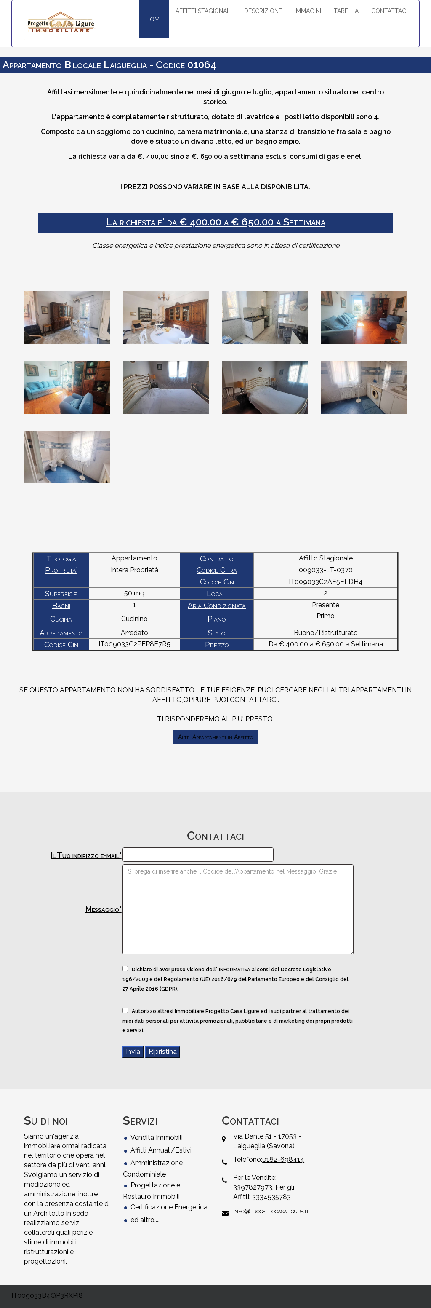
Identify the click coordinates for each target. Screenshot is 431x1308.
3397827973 (252, 1187)
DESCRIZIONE (263, 11)
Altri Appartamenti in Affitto (215, 737)
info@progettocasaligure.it (271, 1211)
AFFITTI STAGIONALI (203, 11)
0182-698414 (283, 1159)
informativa (234, 969)
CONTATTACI (389, 11)
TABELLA (346, 11)
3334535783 (271, 1197)
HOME (154, 19)
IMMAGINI (308, 11)
